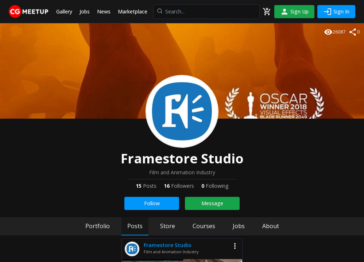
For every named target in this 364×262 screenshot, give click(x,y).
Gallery (64, 11)
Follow (152, 203)
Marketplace (132, 11)
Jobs (85, 11)
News (104, 11)
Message (212, 203)
